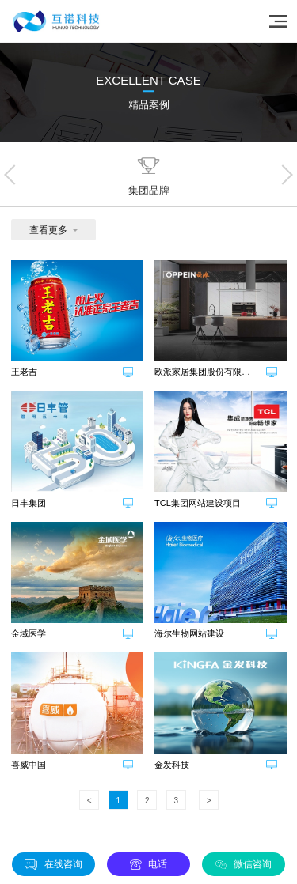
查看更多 (48, 230)
